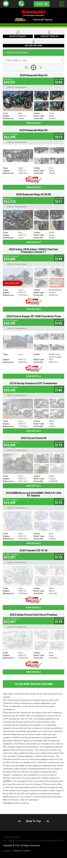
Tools (41, 4)
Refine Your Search (16, 52)
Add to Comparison (17, 87)
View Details (33, 123)
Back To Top (33, 821)
